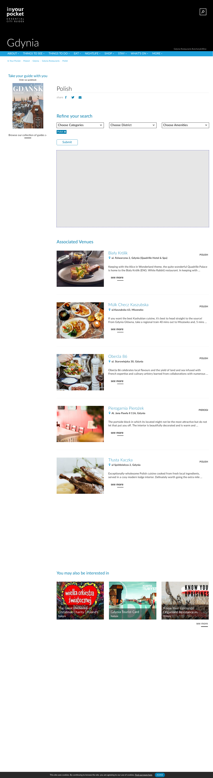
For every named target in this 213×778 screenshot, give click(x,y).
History (167, 616)
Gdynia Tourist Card (125, 612)
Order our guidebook (27, 80)
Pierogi (203, 410)
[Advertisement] (133, 73)
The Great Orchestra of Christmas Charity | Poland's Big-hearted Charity (78, 610)
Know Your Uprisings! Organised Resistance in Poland (180, 610)
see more (117, 277)
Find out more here (143, 775)
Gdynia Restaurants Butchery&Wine (190, 49)
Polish (204, 255)
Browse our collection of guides (27, 135)
